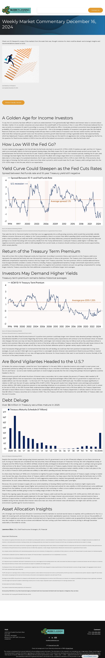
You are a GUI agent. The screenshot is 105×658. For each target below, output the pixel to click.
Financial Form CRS (53, 645)
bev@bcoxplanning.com (52, 640)
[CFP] (55, 638)
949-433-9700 (96, 634)
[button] (40, 5)
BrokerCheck (69, 648)
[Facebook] (49, 638)
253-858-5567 (96, 632)
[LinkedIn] (52, 638)
